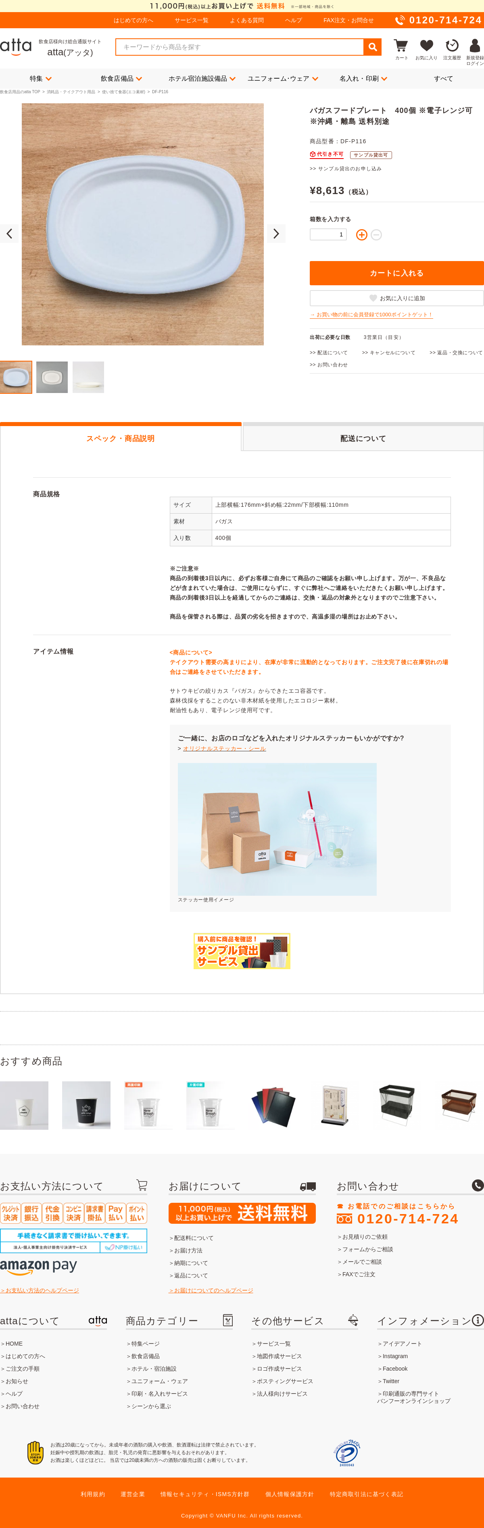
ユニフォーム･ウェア (283, 78)
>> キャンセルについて (389, 352)
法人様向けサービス (282, 1393)
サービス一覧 (192, 20)
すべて (444, 78)
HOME (14, 1343)
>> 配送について (329, 352)
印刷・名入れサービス (159, 1393)
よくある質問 (247, 20)
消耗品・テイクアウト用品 (71, 92)
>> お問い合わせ (329, 365)
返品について (191, 1275)
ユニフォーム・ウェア (159, 1381)
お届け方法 (188, 1250)
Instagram (395, 1356)
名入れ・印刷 (363, 78)
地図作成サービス (279, 1356)
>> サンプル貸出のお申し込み (346, 168)
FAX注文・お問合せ (348, 20)
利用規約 (93, 1494)
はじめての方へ (133, 20)
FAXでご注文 (359, 1274)
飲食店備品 (121, 78)
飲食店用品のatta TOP (20, 92)
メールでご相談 (362, 1261)
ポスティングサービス (285, 1381)
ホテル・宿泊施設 (154, 1368)
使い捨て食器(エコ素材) (123, 92)
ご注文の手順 (23, 1368)
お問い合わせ (23, 1406)
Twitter (391, 1381)
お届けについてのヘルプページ (213, 1290)
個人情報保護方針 (290, 1494)
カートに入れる (397, 273)
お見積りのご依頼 (365, 1236)
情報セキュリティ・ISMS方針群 (205, 1494)
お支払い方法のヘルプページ (42, 1290)
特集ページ (145, 1343)
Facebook (395, 1368)
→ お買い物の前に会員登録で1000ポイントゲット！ (371, 314)
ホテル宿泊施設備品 (202, 78)
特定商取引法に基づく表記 (366, 1494)
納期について (191, 1263)
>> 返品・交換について (456, 352)
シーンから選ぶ (151, 1406)
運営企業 (133, 1494)
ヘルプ (293, 20)
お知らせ (17, 1381)
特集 (41, 78)
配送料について (194, 1238)
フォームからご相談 (367, 1249)
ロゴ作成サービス (279, 1368)
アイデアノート (402, 1343)
